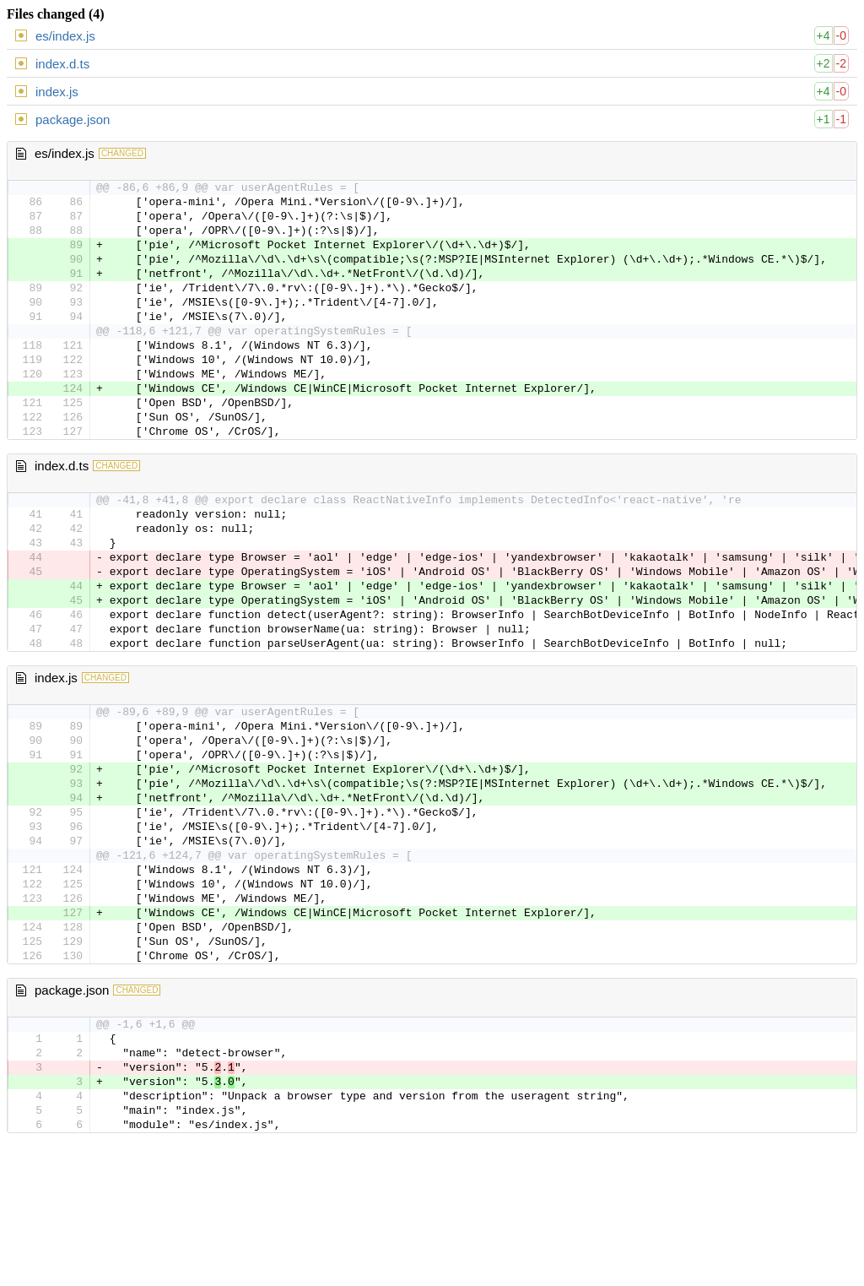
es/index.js (65, 36)
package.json (72, 119)
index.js (56, 91)
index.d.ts (62, 64)
